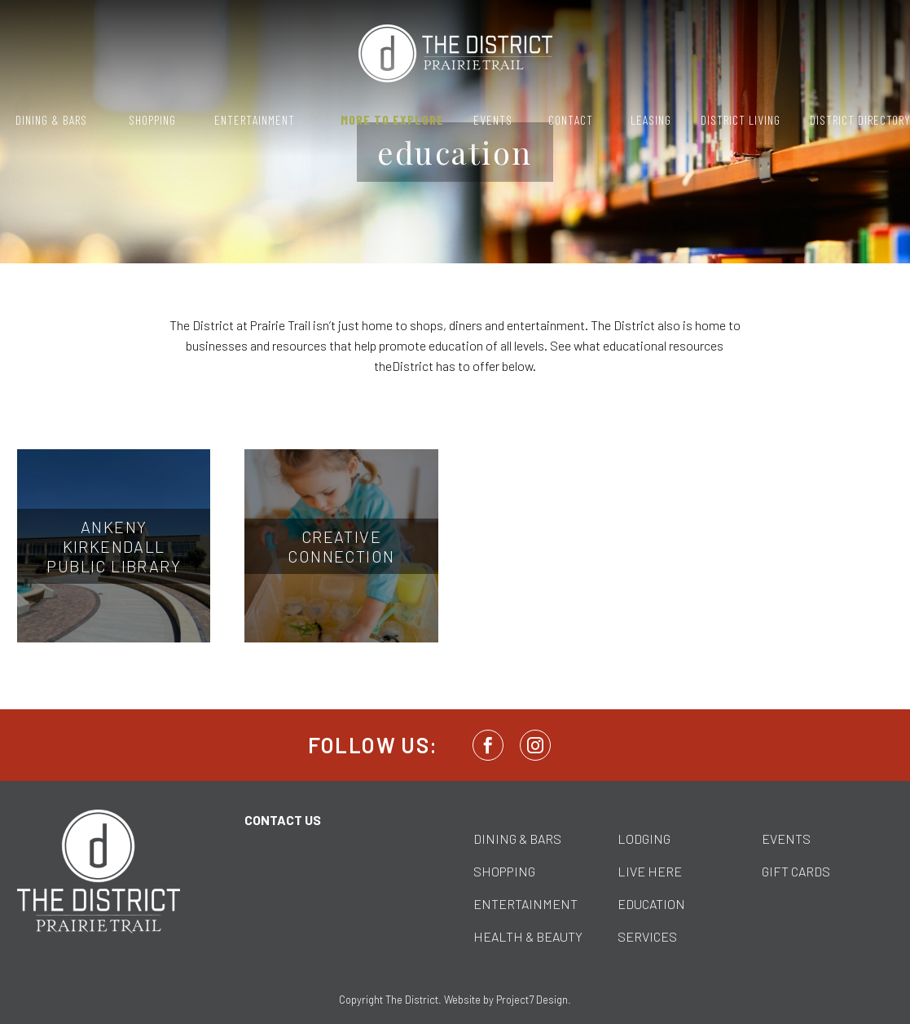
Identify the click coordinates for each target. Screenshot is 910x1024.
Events (492, 119)
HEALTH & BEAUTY (527, 936)
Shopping (152, 119)
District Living (740, 119)
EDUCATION (651, 903)
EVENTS (786, 838)
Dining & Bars (51, 119)
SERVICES (647, 936)
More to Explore (392, 119)
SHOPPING (504, 871)
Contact (570, 119)
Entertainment (254, 119)
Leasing (651, 119)
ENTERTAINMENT (525, 903)
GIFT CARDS (796, 871)
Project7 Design (532, 999)
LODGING (644, 838)
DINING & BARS (517, 838)
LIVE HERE (650, 871)
